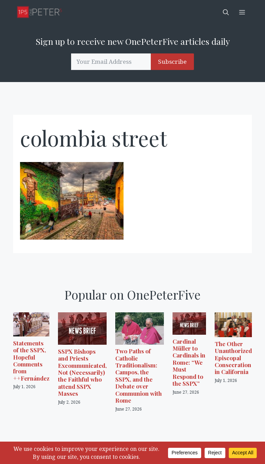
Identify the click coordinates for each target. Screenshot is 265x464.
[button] (226, 12)
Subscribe (172, 61)
